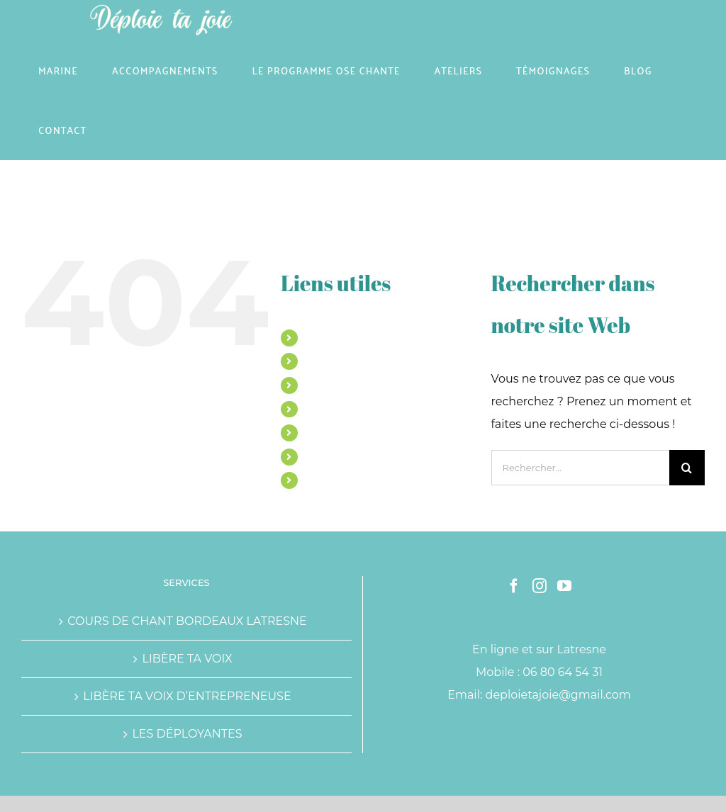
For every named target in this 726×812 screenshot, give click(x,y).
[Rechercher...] (580, 467)
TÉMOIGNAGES (343, 432)
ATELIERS (329, 408)
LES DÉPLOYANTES (187, 733)
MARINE (326, 337)
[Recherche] (687, 467)
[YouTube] (564, 586)
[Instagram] (539, 586)
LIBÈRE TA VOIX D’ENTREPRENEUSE (187, 696)
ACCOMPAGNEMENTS (360, 360)
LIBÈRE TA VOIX (187, 658)
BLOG (319, 456)
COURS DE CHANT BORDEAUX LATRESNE (187, 621)
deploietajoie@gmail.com (558, 694)
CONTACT (329, 479)
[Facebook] (514, 586)
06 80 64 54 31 (563, 672)
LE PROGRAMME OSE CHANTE (382, 384)
